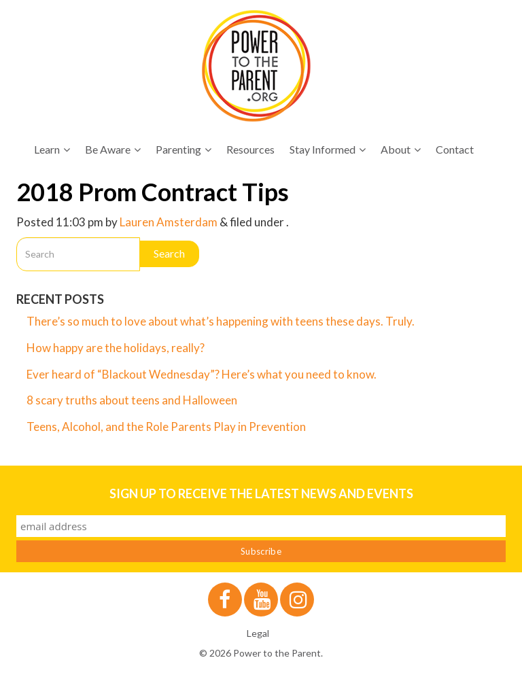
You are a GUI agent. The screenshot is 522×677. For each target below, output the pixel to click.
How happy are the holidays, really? (116, 348)
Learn (52, 149)
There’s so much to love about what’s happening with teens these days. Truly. (222, 321)
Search (169, 253)
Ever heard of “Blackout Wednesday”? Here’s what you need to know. (202, 374)
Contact (455, 149)
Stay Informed (328, 149)
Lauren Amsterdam (169, 222)
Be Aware (113, 149)
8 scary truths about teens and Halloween (132, 400)
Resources (250, 149)
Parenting (183, 149)
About (401, 149)
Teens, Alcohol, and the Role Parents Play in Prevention (166, 426)
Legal (258, 633)
